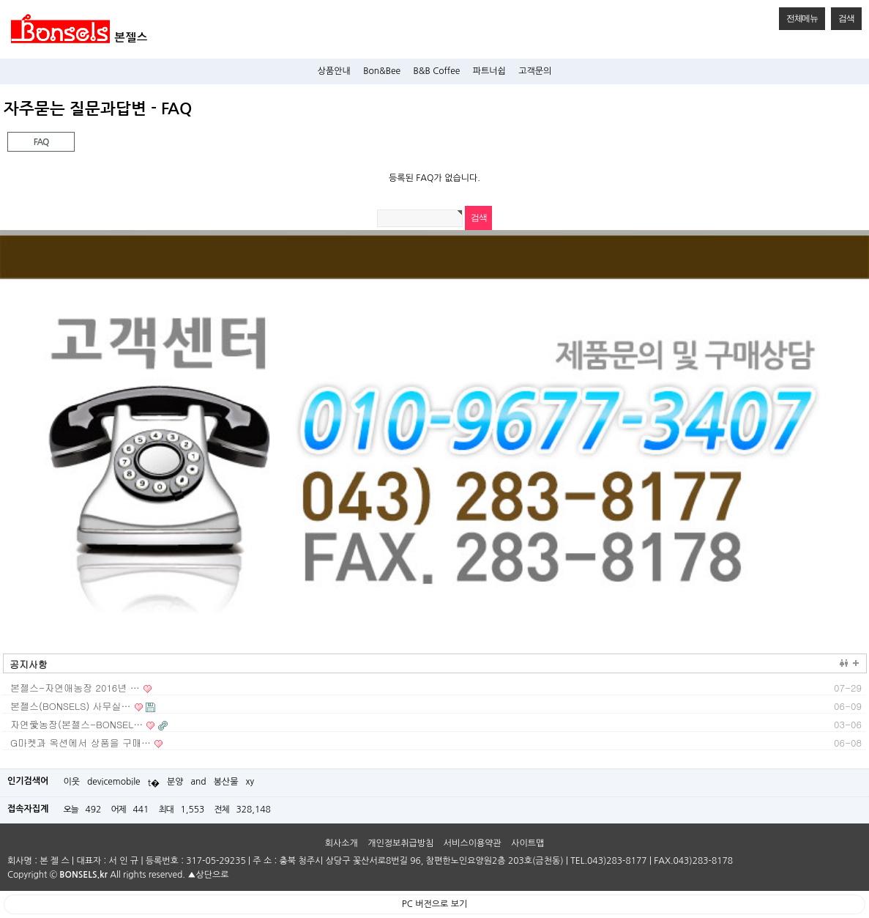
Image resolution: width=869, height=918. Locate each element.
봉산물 (226, 781)
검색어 (0, 99)
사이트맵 (527, 843)
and (198, 781)
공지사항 (29, 664)
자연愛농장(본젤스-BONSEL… (76, 724)
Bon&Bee (381, 71)
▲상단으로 (207, 874)
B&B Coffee (437, 71)
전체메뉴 (798, 15)
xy (250, 781)
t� (154, 783)
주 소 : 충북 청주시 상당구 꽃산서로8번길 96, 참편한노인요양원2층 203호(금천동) (408, 860)
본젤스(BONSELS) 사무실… (70, 706)
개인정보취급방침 (400, 843)
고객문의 (534, 71)
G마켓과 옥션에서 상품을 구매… (80, 742)
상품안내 (334, 71)
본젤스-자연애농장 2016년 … (75, 688)
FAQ (28, 140)
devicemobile (114, 781)
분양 (175, 781)
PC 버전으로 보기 (434, 904)
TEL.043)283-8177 (608, 860)
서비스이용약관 (472, 843)
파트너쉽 (489, 71)
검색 (842, 15)
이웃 (71, 781)
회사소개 (341, 843)
